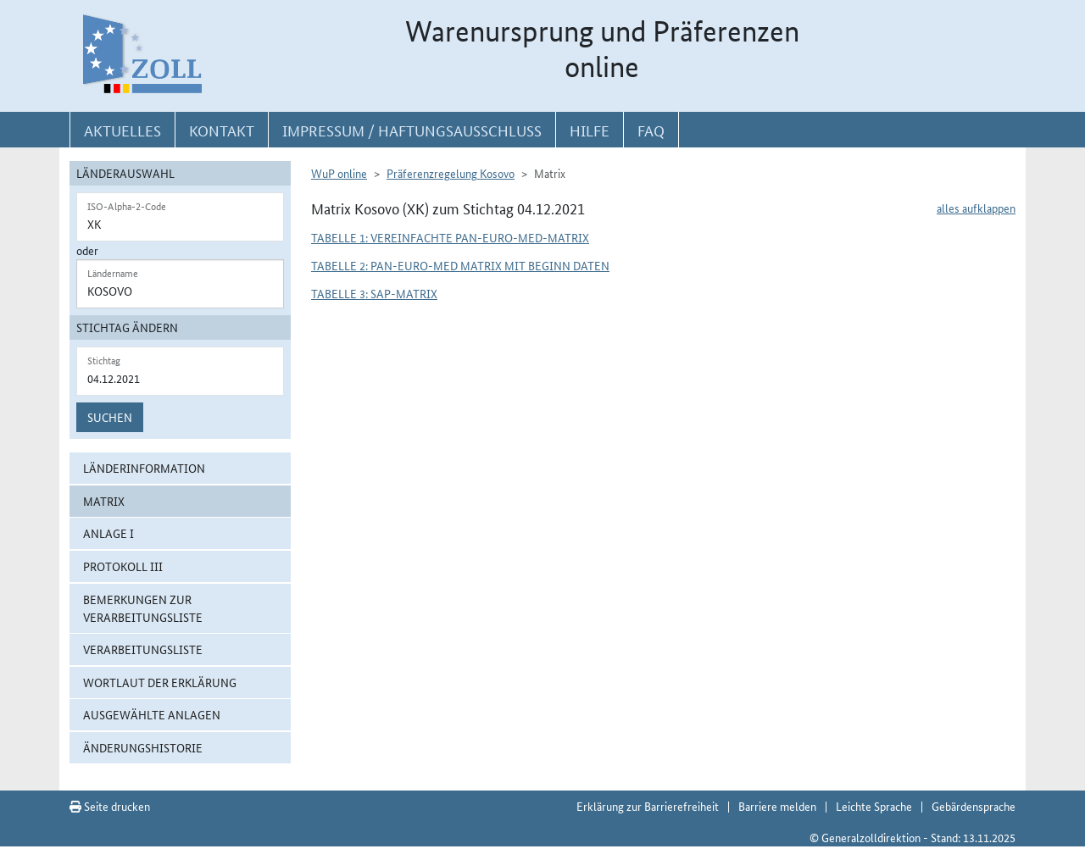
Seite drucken (110, 805)
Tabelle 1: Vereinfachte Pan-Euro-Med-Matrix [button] (450, 237)
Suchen (109, 416)
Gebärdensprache (973, 805)
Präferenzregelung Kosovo (451, 172)
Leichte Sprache (874, 805)
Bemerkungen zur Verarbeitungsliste (143, 608)
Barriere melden (777, 805)
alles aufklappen (976, 207)
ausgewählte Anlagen (151, 714)
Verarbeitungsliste (143, 649)
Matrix (104, 500)
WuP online (339, 172)
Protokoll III (123, 566)
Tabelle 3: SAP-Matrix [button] (374, 293)
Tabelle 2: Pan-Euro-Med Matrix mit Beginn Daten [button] (460, 265)
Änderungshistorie (143, 747)
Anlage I (108, 532)
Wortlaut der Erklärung (159, 682)
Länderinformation (144, 467)
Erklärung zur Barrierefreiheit (647, 805)
